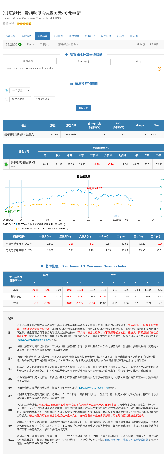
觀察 (141, 44)
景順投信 (46, 44)
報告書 (134, 36)
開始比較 (84, 108)
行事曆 (120, 36)
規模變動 (74, 36)
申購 (154, 44)
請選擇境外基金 (68, 44)
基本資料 (10, 36)
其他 (137, 61)
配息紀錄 (106, 36)
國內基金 (29, 60)
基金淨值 (26, 36)
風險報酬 (58, 36)
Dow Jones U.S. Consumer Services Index (83, 69)
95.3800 (14, 44)
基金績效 (42, 36)
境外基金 (83, 61)
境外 (31, 44)
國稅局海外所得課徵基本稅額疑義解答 (126, 439)
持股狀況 (90, 36)
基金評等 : (17, 23)
